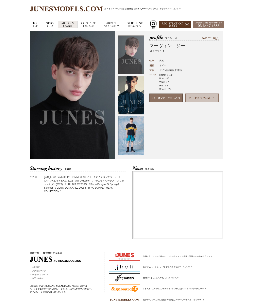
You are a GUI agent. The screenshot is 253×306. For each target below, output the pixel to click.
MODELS (67, 24)
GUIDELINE (135, 24)
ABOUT (111, 24)
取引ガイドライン (40, 274)
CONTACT (88, 24)
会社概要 (36, 267)
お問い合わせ (38, 278)
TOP (35, 24)
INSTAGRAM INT (152, 24)
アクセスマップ (39, 271)
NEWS (50, 24)
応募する (175, 24)
